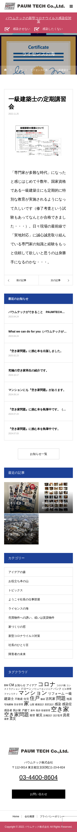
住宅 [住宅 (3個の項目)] (26, 698)
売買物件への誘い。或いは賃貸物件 (31, 617)
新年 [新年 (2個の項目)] (33, 710)
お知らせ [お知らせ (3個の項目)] (20, 685)
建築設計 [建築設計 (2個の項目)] (39, 704)
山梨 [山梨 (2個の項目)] (32, 704)
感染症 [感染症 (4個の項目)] (67, 704)
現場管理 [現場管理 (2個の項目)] (45, 710)
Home (16, 816)
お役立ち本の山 (18, 581)
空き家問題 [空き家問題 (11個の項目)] (16, 714)
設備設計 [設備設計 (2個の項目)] (47, 715)
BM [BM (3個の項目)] (6, 685)
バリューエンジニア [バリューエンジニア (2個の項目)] (42, 689)
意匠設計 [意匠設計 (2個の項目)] (49, 704)
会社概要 (29, 816)
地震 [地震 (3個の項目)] (69, 698)
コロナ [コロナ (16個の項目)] (47, 684)
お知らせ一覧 (38, 454)
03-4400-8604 (38, 777)
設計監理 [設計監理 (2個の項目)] (57, 715)
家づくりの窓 (17, 626)
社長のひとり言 (18, 645)
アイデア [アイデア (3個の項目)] (31, 685)
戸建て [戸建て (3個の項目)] (26, 710)
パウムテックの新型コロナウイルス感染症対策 (38, 19)
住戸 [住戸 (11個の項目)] (35, 698)
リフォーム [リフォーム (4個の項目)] (56, 693)
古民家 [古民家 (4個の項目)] (50, 698)
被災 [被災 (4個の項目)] (39, 715)
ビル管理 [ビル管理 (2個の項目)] (66, 689)
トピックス (15, 590)
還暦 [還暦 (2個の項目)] (6, 719)
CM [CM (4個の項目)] (11, 685)
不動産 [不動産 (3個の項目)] (19, 698)
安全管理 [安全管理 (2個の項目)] (18, 704)
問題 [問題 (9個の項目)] (61, 698)
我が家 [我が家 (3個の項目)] (17, 710)
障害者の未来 (17, 654)
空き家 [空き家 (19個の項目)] (60, 709)
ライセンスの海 (18, 608)
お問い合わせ (38, 794)
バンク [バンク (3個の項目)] (57, 688)
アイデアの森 (17, 572)
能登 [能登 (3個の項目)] (32, 715)
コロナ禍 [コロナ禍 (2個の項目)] (61, 685)
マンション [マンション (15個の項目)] (32, 693)
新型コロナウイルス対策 (24, 635)
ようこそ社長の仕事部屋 (24, 599)
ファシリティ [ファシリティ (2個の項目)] (11, 694)
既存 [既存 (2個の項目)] (38, 710)
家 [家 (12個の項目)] (26, 703)
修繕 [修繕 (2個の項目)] (42, 699)
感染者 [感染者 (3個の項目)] (8, 710)
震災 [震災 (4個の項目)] (12, 718)
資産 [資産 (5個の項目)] (66, 715)
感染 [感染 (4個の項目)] (58, 704)
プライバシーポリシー (52, 816)
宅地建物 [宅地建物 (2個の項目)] (8, 704)
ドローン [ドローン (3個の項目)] (26, 688)
